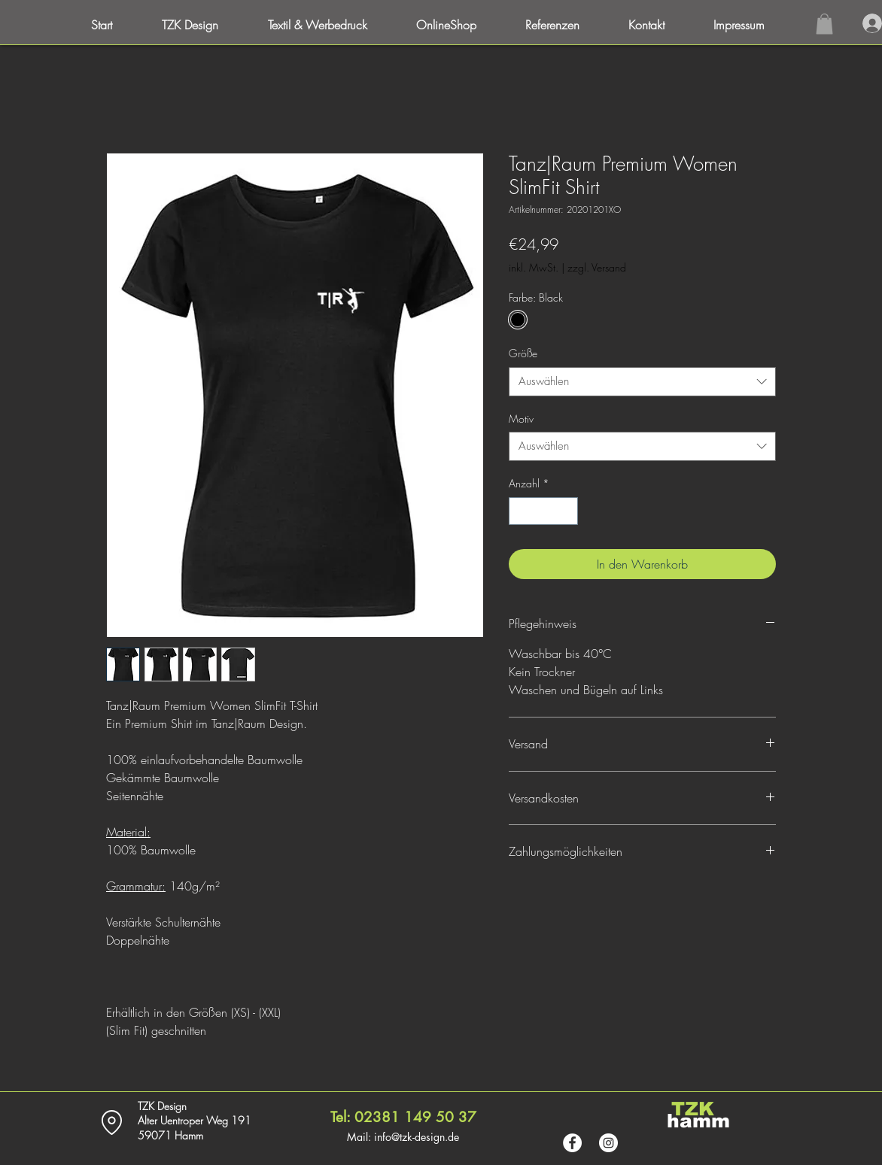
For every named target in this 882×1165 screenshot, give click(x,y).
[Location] (111, 1123)
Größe (523, 353)
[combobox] (642, 381)
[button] (752, 25)
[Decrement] (520, 511)
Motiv (521, 418)
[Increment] (566, 511)
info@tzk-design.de (416, 1137)
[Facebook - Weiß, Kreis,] (572, 1142)
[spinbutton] (543, 511)
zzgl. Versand (596, 267)
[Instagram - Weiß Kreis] (608, 1142)
